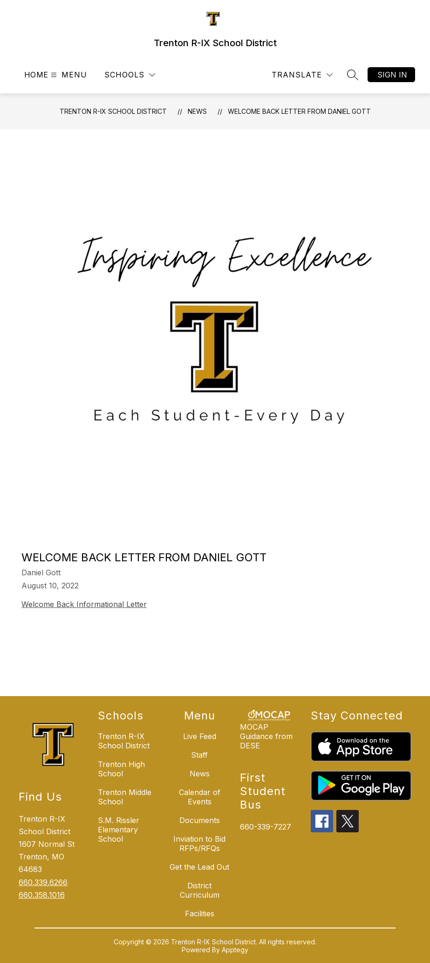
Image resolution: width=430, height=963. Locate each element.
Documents (199, 820)
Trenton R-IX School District (113, 111)
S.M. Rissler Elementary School (118, 830)
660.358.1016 (42, 895)
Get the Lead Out (199, 867)
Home (36, 74)
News (197, 111)
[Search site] (352, 74)
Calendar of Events (199, 797)
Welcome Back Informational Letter (84, 604)
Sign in (392, 74)
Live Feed (199, 736)
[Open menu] (67, 75)
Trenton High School (121, 769)
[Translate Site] (302, 75)
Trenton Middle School (124, 797)
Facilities (199, 913)
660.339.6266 (43, 882)
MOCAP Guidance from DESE (266, 736)
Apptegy (235, 950)
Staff (199, 755)
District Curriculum (199, 890)
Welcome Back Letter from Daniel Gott (299, 111)
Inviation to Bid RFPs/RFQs (199, 843)
